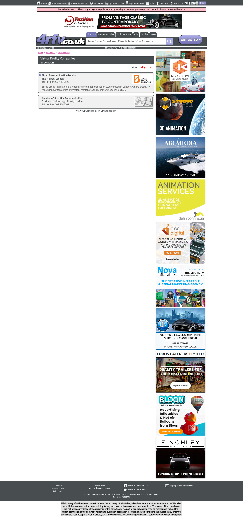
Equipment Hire (136, 3)
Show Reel (98, 3)
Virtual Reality (64, 52)
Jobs (152, 3)
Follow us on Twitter (136, 489)
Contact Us (178, 3)
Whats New (100, 485)
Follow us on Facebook (138, 485)
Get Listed (164, 3)
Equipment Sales (116, 3)
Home (44, 3)
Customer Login (57, 488)
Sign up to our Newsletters (181, 485)
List (149, 67)
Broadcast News (59, 3)
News (153, 34)
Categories (57, 491)
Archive (144, 34)
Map (142, 67)
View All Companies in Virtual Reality (96, 110)
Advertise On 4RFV (79, 3)
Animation (50, 52)
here (162, 9)
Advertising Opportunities (100, 488)
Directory (91, 34)
